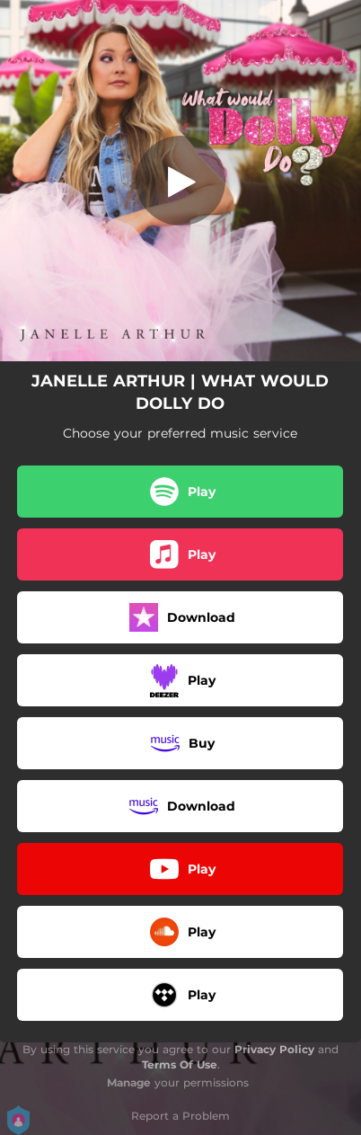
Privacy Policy (274, 1049)
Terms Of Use (179, 1064)
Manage (129, 1082)
